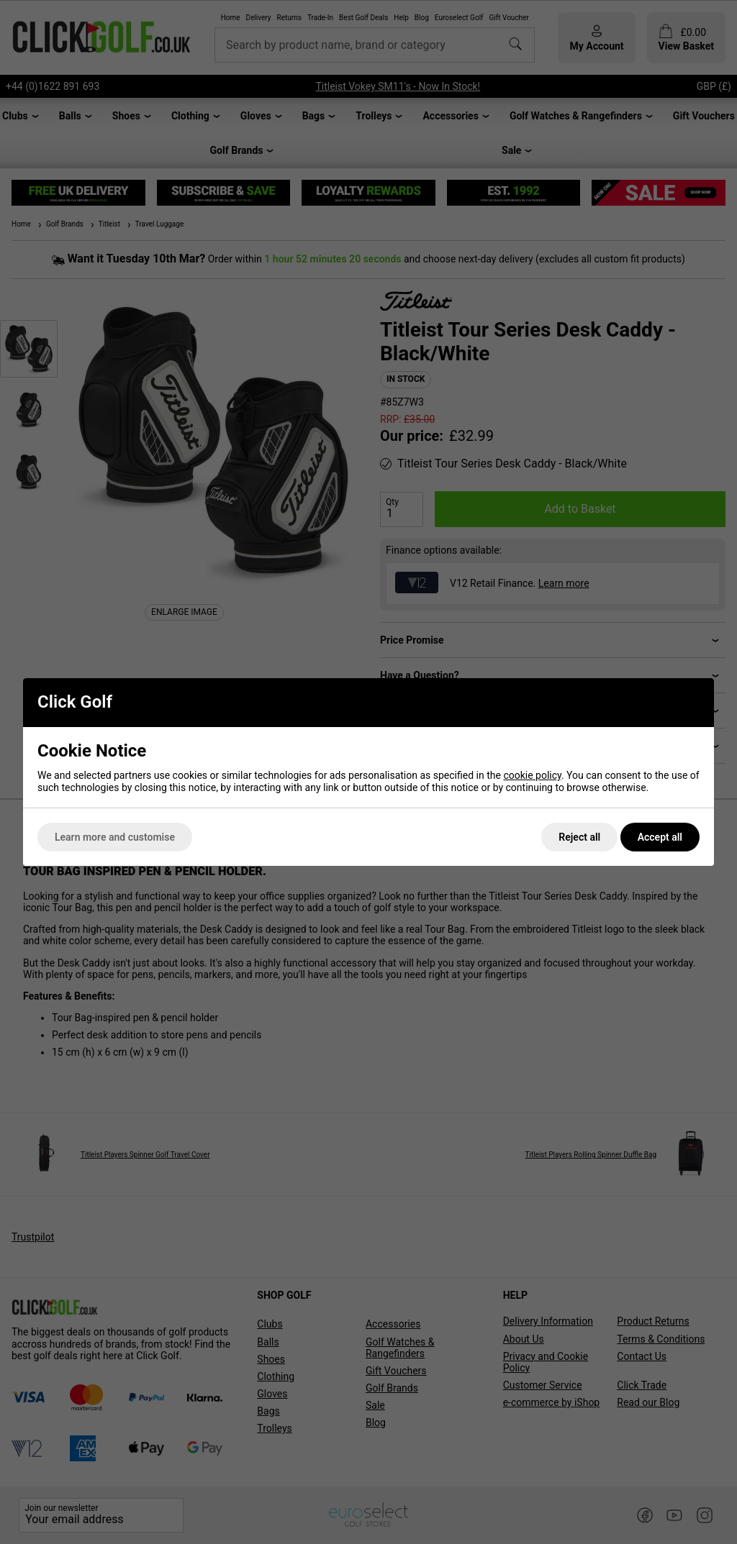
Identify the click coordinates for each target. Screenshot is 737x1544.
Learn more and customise (115, 837)
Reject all (579, 837)
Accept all (660, 837)
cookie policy (532, 775)
